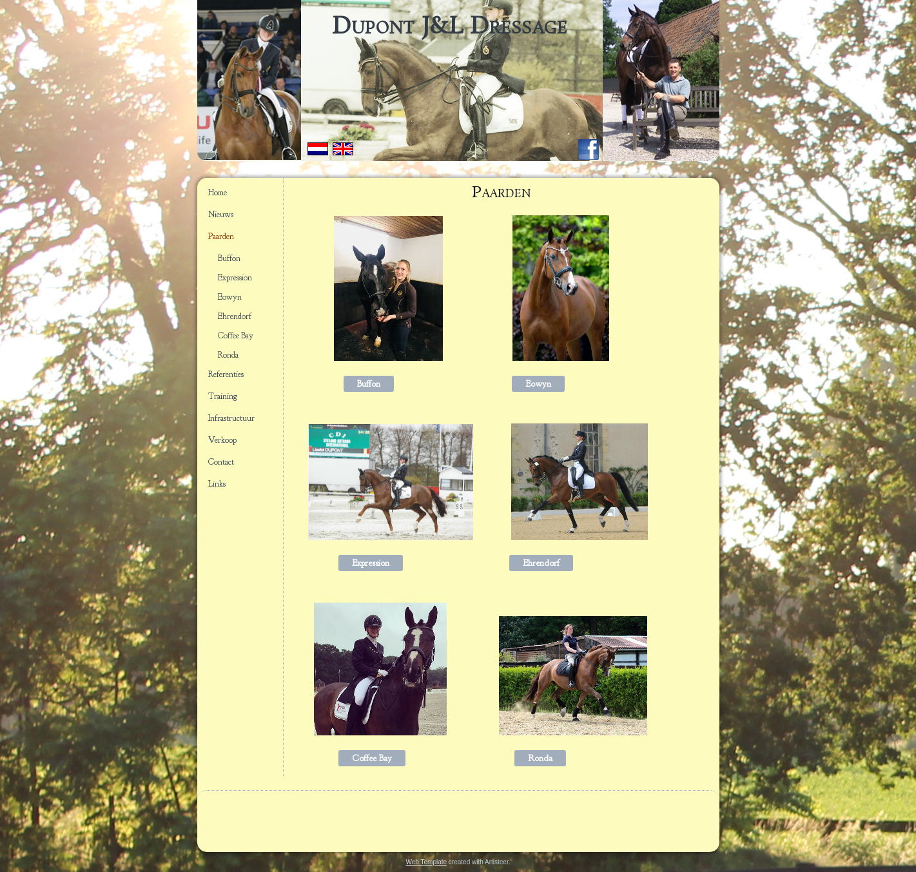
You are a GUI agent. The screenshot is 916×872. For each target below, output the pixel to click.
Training (222, 396)
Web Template (426, 862)
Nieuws (220, 214)
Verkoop (222, 440)
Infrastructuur (231, 418)
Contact (221, 462)
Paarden (221, 236)
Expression (235, 278)
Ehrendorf (234, 316)
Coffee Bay (235, 336)
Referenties (226, 374)
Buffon (229, 258)
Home (217, 193)
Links (217, 484)
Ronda (228, 355)
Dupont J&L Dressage (449, 27)
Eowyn (230, 297)
